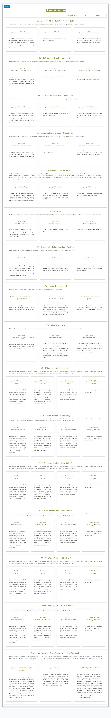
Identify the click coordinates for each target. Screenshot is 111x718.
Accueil (7, 6)
